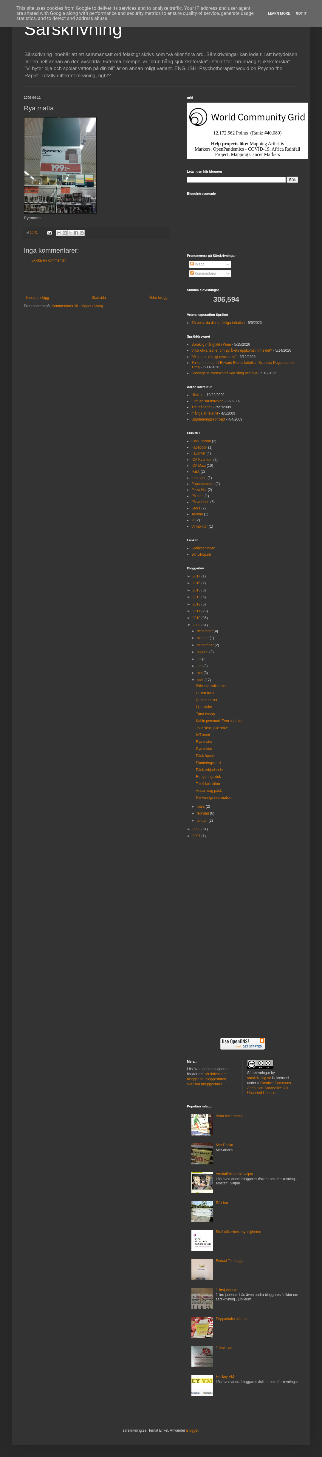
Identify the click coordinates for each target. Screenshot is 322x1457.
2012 (197, 604)
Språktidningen (203, 548)
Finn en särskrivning (207, 401)
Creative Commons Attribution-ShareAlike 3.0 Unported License (269, 1088)
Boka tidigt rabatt (229, 1116)
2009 (197, 625)
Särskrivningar (258, 1073)
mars (201, 806)
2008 (197, 829)
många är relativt (204, 413)
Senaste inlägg (37, 298)
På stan (197, 496)
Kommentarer (203, 273)
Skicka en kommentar (48, 260)
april (201, 680)
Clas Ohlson (201, 441)
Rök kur (222, 1203)
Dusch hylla (205, 693)
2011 (197, 611)
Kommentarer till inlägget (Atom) (77, 306)
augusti (203, 652)
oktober (203, 638)
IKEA (195, 471)
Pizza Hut (199, 490)
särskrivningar (216, 1074)
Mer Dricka (224, 1145)
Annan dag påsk (209, 791)
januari (202, 820)
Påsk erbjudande (209, 770)
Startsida (99, 298)
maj (200, 673)
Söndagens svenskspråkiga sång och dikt (224, 373)
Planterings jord (208, 763)
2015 (197, 590)
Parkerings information (214, 797)
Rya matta (204, 742)
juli (199, 659)
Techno (197, 514)
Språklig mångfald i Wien (211, 344)
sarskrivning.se (259, 1078)
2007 (197, 836)
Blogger (192, 1430)
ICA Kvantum (201, 460)
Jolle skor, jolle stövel (213, 728)
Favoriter (198, 453)
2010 (197, 618)
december (205, 631)
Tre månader (201, 407)
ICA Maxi (198, 465)
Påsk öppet (205, 756)
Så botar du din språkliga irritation (218, 323)
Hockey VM (225, 1377)
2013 (197, 597)
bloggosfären (215, 1079)
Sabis (195, 508)
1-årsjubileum (226, 1290)
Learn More (279, 13)
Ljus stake (204, 707)
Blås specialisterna (211, 686)
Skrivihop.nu (201, 554)
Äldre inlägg (158, 298)
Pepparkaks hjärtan (231, 1319)
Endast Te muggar (230, 1261)
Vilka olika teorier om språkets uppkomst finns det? (231, 350)
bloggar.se (195, 1079)
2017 (197, 576)
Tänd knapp (205, 714)
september (206, 645)
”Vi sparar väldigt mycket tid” (213, 357)
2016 (197, 583)
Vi (192, 520)
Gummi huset (206, 700)
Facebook (199, 447)
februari (203, 813)
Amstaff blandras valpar (234, 1174)
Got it (301, 13)
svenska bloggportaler (204, 1084)
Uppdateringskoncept (208, 419)
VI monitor (199, 526)
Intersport (199, 478)
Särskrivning (73, 29)
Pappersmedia (202, 484)
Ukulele (197, 395)
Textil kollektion (208, 784)
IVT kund (203, 735)
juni (200, 666)
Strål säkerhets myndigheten (238, 1232)
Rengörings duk (208, 777)
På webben (200, 502)
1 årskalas (224, 1348)
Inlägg (197, 264)
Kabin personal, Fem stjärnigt (219, 721)
